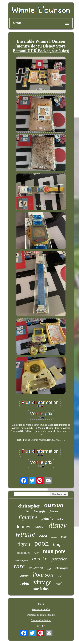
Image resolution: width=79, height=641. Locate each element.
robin (24, 583)
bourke (39, 558)
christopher (29, 506)
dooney (22, 526)
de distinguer (21, 560)
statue (24, 576)
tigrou (23, 544)
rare (19, 566)
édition (39, 527)
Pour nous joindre (41, 609)
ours (64, 536)
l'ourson (43, 574)
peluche (47, 518)
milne (60, 519)
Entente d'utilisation (41, 620)
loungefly (39, 511)
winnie (25, 534)
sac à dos (41, 589)
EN (38, 625)
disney (57, 525)
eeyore (54, 537)
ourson (54, 505)
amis (60, 576)
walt (49, 569)
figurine (28, 517)
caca (43, 536)
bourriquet (22, 552)
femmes (54, 511)
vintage (42, 582)
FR (43, 625)
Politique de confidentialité (41, 614)
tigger (58, 544)
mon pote (54, 551)
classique (61, 568)
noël (36, 552)
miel (59, 584)
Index (41, 603)
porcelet (58, 558)
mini (27, 511)
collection (36, 568)
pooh (41, 543)
